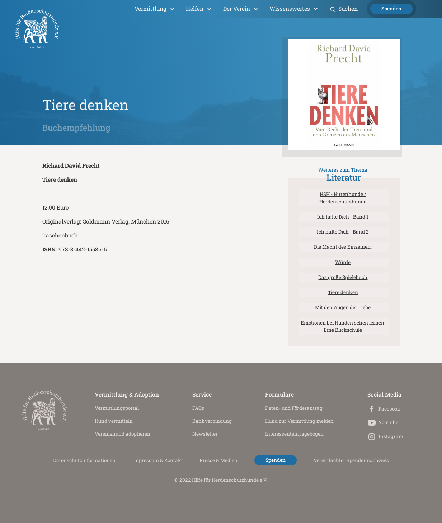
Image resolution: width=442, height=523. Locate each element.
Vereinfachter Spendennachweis (351, 460)
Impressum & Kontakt (157, 460)
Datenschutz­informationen (84, 460)
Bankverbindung (212, 421)
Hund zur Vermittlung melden (299, 421)
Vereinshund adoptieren (122, 434)
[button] (154, 9)
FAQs (198, 408)
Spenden (391, 8)
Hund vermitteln (114, 421)
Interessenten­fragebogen (294, 434)
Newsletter (205, 434)
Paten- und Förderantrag (294, 408)
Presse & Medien (218, 460)
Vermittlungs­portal (117, 408)
